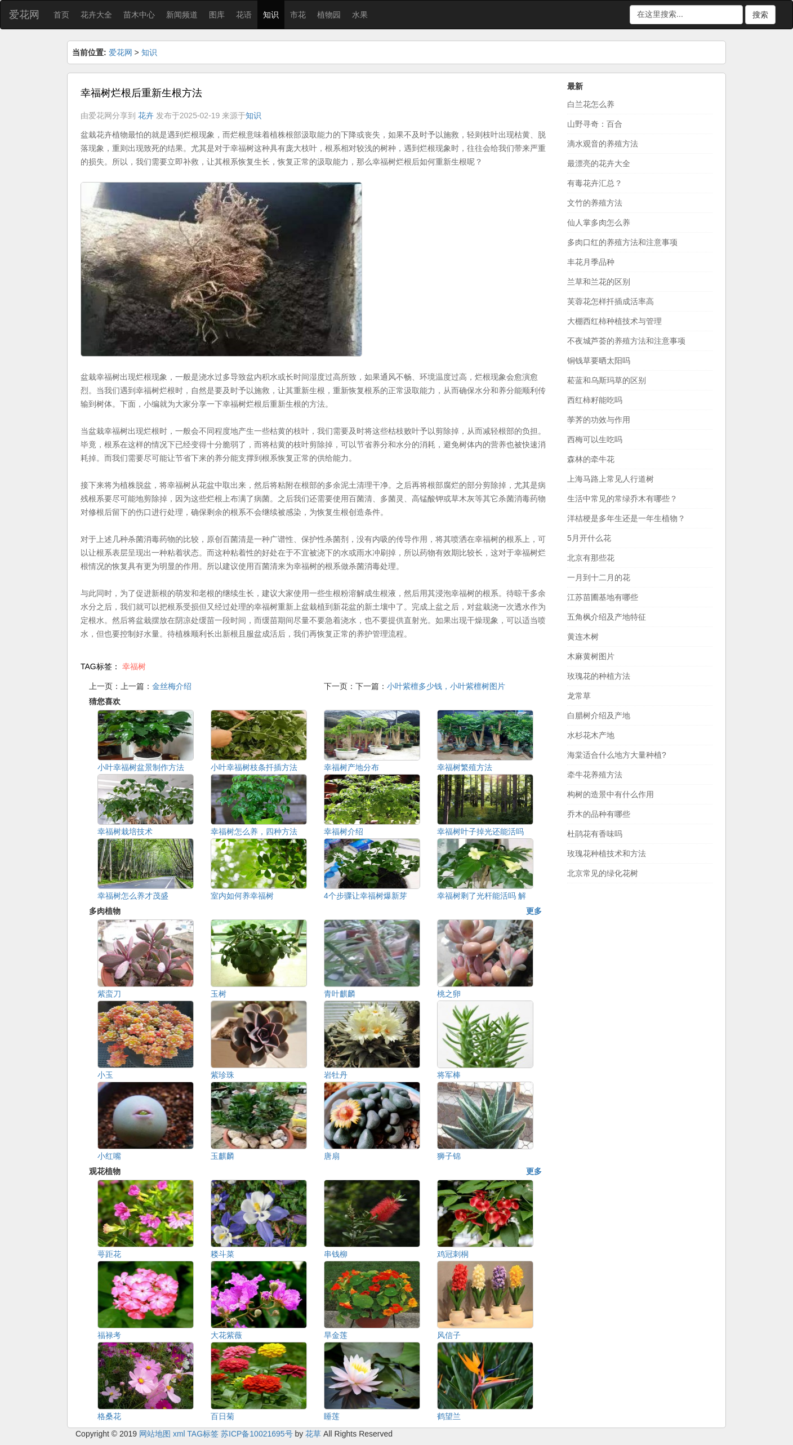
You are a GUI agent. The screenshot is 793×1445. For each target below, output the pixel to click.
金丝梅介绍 (171, 686)
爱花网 (24, 14)
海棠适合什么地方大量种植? (616, 754)
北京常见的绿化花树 (602, 873)
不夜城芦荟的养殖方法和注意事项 (626, 340)
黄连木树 (583, 636)
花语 (244, 14)
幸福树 (134, 666)
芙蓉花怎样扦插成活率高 (610, 301)
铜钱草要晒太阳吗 (598, 360)
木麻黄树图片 (590, 656)
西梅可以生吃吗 (594, 439)
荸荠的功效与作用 (598, 419)
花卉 (146, 115)
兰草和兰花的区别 (598, 281)
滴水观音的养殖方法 (602, 143)
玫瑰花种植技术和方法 (606, 853)
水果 (360, 14)
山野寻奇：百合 (594, 123)
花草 (313, 1433)
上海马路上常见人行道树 (610, 478)
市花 (298, 14)
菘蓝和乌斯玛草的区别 (606, 380)
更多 (534, 910)
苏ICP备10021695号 (257, 1433)
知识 (271, 14)
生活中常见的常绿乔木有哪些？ (622, 498)
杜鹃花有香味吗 (594, 833)
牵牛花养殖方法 (594, 774)
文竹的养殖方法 (594, 202)
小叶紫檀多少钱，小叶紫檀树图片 (446, 686)
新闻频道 (182, 14)
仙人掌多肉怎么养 (598, 222)
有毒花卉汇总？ (594, 183)
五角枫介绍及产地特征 (606, 616)
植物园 (329, 14)
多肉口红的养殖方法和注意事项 (622, 242)
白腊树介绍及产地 (598, 715)
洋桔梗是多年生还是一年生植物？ (626, 518)
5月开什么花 (589, 538)
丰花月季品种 (590, 261)
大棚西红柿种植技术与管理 (614, 321)
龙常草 (579, 695)
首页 (61, 14)
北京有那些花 (590, 557)
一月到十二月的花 (598, 577)
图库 (217, 14)
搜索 (760, 14)
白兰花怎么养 (590, 104)
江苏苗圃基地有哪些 (602, 597)
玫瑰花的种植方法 (598, 676)
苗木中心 (139, 14)
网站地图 (155, 1433)
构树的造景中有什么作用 (610, 794)
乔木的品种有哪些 (598, 814)
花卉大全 (96, 14)
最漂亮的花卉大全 (598, 163)
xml (179, 1433)
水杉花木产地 (590, 735)
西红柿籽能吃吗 (594, 399)
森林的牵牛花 (590, 459)
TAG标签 (203, 1433)
